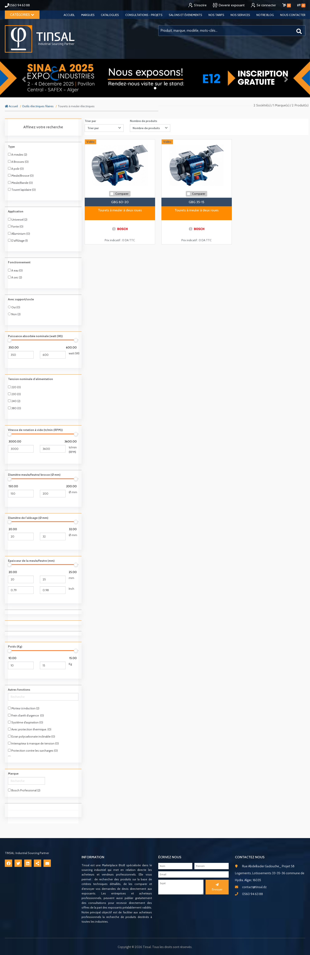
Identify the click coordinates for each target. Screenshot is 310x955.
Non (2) (14, 314)
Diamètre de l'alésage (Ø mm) (28, 518)
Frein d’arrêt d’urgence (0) (26, 715)
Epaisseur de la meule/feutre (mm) (31, 561)
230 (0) (14, 394)
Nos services (240, 15)
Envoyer (217, 887)
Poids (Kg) (15, 646)
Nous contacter (292, 15)
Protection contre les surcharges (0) (33, 750)
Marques (88, 15)
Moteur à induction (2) (23, 708)
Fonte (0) (15, 226)
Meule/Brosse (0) (21, 175)
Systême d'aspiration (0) (25, 722)
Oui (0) (14, 307)
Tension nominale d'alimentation (30, 379)
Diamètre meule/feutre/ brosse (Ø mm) (34, 475)
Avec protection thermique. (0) (29, 729)
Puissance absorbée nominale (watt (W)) (35, 336)
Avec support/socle (21, 299)
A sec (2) (15, 277)
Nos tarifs (216, 15)
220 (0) (14, 387)
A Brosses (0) (18, 162)
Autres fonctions (19, 689)
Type (11, 146)
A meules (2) (17, 154)
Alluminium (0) (19, 234)
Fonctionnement (19, 262)
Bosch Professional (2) (24, 790)
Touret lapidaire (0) (22, 190)
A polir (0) (16, 169)
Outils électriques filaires (38, 106)
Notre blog (265, 15)
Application (15, 211)
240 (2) (14, 401)
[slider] (10, 340)
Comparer (121, 194)
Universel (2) (17, 219)
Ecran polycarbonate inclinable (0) (31, 736)
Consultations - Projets (143, 15)
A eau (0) (15, 270)
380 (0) (14, 408)
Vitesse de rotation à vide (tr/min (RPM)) (35, 430)
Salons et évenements (185, 15)
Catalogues (110, 15)
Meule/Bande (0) (20, 183)
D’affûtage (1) (18, 240)
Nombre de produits (143, 121)
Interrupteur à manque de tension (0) (33, 743)
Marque (13, 773)
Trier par (90, 121)
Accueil (69, 15)
